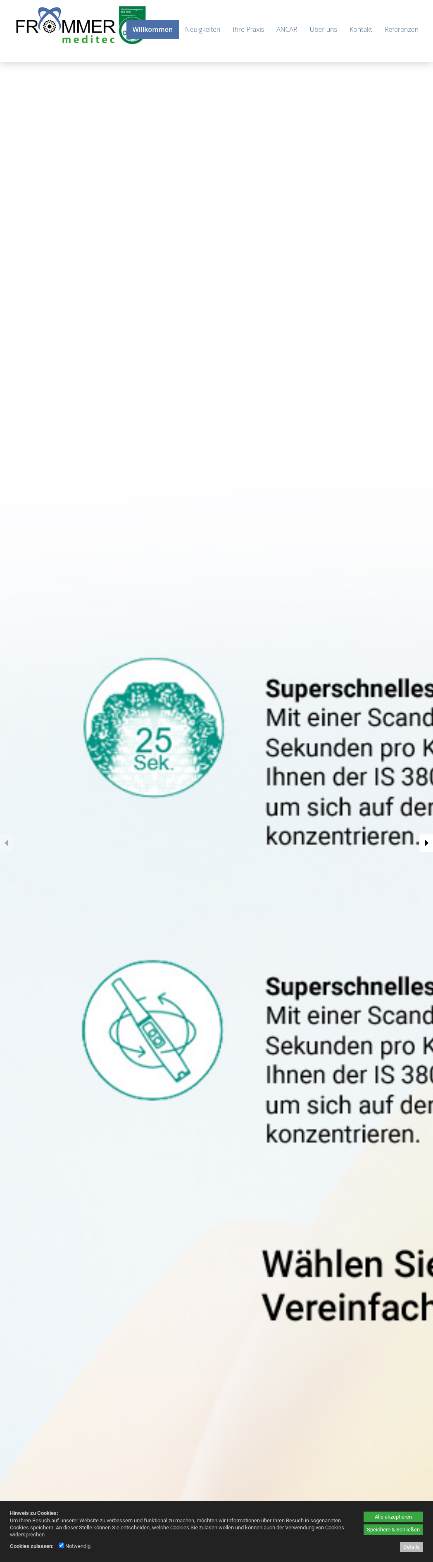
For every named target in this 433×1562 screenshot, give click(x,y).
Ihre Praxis (248, 29)
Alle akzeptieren (393, 1517)
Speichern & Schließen (393, 1529)
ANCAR (286, 29)
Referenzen (402, 29)
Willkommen (153, 29)
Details (411, 1547)
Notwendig (74, 1546)
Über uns (323, 29)
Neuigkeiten (202, 29)
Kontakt (361, 29)
